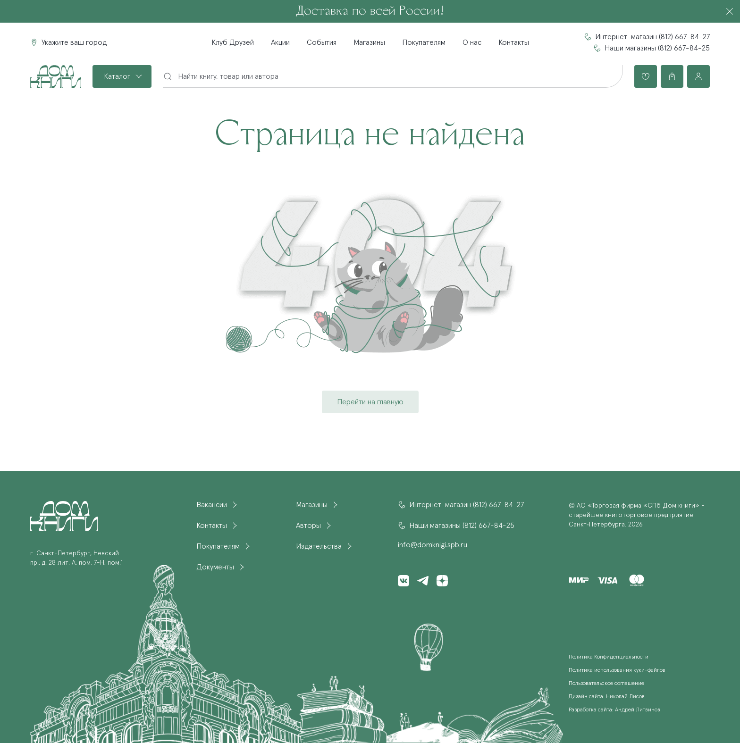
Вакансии (211, 505)
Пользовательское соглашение (606, 683)
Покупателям (424, 42)
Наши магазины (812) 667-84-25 (657, 48)
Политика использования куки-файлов (617, 670)
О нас (471, 42)
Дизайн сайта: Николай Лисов (607, 697)
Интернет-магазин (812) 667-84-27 (652, 37)
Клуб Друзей (232, 42)
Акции (280, 42)
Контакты (513, 42)
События (321, 42)
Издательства (319, 546)
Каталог (117, 76)
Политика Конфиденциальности (608, 657)
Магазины (369, 42)
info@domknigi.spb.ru (432, 545)
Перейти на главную (370, 402)
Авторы (308, 525)
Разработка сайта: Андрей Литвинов (614, 710)
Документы (215, 567)
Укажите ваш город (74, 42)
